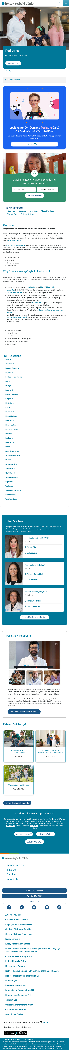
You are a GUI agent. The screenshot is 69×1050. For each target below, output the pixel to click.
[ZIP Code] (24, 189)
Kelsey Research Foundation (17, 943)
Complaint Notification (15, 1009)
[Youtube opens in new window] (34, 907)
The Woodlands (10, 477)
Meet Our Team (47, 211)
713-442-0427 (36, 303)
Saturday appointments (14, 293)
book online (31, 287)
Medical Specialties (10, 71)
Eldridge (8, 386)
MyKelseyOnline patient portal (17, 317)
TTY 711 (44, 1022)
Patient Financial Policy (15, 961)
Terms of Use (11, 1000)
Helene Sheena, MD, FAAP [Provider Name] (36, 591)
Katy (6, 407)
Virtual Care (12, 214)
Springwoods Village (11, 455)
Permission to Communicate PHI (19, 990)
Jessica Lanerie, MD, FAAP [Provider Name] (37, 538)
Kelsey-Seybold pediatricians (15, 245)
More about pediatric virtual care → (24, 712)
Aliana (7, 359)
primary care (18, 819)
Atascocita (8, 364)
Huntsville (8, 403)
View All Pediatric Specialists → (34, 617)
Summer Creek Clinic (35, 574)
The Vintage (9, 473)
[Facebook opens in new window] (9, 907)
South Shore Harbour (12, 451)
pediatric (28, 819)
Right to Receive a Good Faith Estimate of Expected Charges (32, 971)
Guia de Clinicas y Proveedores (19, 934)
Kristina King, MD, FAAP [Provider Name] (35, 565)
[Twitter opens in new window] (21, 907)
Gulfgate (8, 399)
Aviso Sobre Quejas (14, 1014)
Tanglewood (9, 468)
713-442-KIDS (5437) (47, 287)
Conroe (7, 381)
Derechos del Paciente (15, 966)
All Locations (31, 553)
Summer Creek (10, 464)
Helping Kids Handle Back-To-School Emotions (18, 751)
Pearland (8, 438)
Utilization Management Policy (19, 1004)
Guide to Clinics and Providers (18, 929)
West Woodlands (11, 499)
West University (10, 495)
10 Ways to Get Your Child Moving (18, 785)
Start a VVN (34, 144)
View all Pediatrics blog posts (17, 803)
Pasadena (8, 434)
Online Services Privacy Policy (18, 956)
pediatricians (13, 527)
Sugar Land (9, 390)
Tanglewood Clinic (34, 601)
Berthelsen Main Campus (13, 377)
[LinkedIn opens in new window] (46, 907)
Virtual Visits (34, 826)
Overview (11, 211)
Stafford (8, 460)
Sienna (7, 447)
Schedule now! (13, 63)
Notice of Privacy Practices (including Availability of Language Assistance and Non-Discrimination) (32, 950)
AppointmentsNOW (55, 819)
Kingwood (8, 412)
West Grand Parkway (12, 490)
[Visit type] (47, 189)
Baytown (8, 372)
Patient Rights (11, 980)
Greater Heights (10, 394)
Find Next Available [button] (34, 195)
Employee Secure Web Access (18, 924)
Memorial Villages (11, 416)
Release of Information (15, 985)
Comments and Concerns (16, 919)
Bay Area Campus (11, 368)
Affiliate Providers (13, 915)
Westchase (9, 486)
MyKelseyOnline (18, 823)
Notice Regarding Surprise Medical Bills (22, 976)
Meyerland (8, 420)
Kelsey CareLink (12, 939)
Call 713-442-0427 (34, 842)
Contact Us (34, 901)
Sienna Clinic (32, 547)
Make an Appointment (34, 890)
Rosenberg (8, 442)
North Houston (10, 425)
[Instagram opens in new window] (59, 907)
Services (22, 211)
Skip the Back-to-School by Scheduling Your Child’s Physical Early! (50, 751)
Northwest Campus (11, 429)
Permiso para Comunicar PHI (18, 995)
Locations (34, 211)
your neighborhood (14, 240)
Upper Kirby (9, 482)
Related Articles (27, 214)
